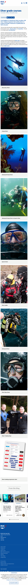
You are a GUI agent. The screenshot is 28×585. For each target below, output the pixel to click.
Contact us (3, 549)
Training (7, 12)
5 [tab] (14, 519)
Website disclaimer (4, 553)
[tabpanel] (8, 505)
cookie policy (11, 578)
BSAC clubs (17, 40)
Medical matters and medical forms (7, 563)
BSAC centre (7, 45)
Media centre (3, 550)
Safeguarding (3, 557)
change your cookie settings (11, 579)
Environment (18, 503)
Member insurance (4, 565)
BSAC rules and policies (5, 551)
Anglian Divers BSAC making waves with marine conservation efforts (20, 509)
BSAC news (6, 503)
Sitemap (2, 554)
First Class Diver (12, 30)
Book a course (3, 562)
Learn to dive (3, 546)
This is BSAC (3, 555)
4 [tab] (13, 519)
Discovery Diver (13, 28)
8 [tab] (18, 519)
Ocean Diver (20, 28)
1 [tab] (9, 519)
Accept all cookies (14, 582)
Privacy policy (3, 561)
